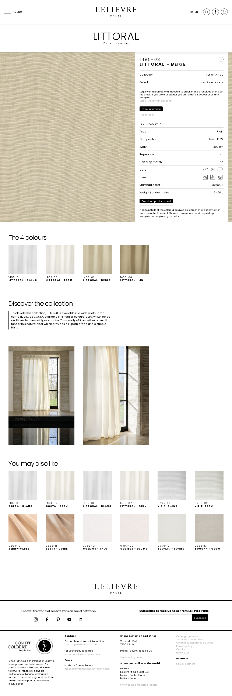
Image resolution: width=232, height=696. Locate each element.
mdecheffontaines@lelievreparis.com (87, 668)
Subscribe (200, 618)
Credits (180, 649)
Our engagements (187, 636)
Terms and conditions (189, 639)
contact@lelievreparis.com (80, 644)
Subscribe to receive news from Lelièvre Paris (174, 610)
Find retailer (147, 114)
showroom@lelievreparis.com (82, 654)
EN (196, 12)
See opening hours (131, 657)
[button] (22, 263)
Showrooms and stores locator (138, 684)
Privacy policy (184, 646)
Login (143, 100)
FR (191, 12)
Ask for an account (159, 100)
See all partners (185, 664)
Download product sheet (156, 201)
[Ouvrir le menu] (12, 11)
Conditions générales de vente (194, 642)
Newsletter (182, 652)
